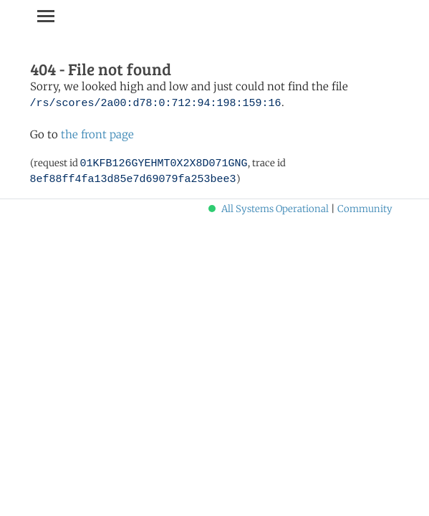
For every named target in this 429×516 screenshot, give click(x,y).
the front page (97, 134)
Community (364, 209)
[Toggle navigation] (46, 16)
